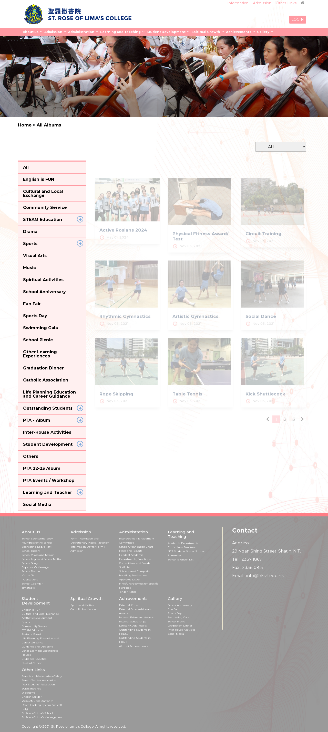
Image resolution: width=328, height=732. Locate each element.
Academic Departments (183, 543)
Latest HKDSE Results (133, 625)
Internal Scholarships (132, 621)
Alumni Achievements (133, 646)
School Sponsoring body (37, 538)
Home (25, 125)
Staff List (124, 567)
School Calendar (32, 583)
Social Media (176, 633)
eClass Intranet (31, 688)
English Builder (32, 696)
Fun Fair (173, 609)
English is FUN (31, 609)
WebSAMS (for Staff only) (37, 701)
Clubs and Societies (34, 659)
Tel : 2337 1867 (247, 559)
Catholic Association (83, 609)
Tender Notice (128, 591)
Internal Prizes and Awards (136, 617)
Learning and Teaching (120, 32)
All (26, 167)
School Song (30, 563)
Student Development (166, 32)
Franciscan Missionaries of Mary (42, 676)
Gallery (263, 32)
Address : (241, 542)
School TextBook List (180, 559)
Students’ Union (32, 663)
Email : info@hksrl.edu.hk (258, 575)
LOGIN (297, 19)
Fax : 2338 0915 (247, 567)
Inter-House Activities (181, 629)
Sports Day (174, 613)
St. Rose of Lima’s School (37, 713)
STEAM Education (33, 630)
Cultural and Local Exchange (40, 614)
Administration (81, 32)
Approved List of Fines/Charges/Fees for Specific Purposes (138, 583)
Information (238, 3)
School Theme (31, 571)
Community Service (34, 626)
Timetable (28, 587)
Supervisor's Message (35, 567)
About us (30, 32)
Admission (262, 3)
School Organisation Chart (136, 546)
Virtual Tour (29, 575)
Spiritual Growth (205, 32)
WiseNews (28, 692)
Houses (26, 654)
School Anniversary (180, 605)
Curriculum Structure (182, 547)
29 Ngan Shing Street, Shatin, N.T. (266, 551)
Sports (26, 622)
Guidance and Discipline (37, 646)
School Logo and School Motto (41, 559)
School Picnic (176, 621)
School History (31, 551)
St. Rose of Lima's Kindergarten (42, 717)
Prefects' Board (31, 634)
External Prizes (128, 605)
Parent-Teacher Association (39, 680)
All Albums (49, 125)
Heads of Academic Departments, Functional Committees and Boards (135, 559)
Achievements (238, 32)
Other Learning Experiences (40, 650)
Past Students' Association (38, 684)
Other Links (286, 3)
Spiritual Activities (82, 605)
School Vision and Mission (38, 555)
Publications (30, 579)
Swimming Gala (178, 617)
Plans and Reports (130, 551)
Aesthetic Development (37, 618)
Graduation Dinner (180, 625)
